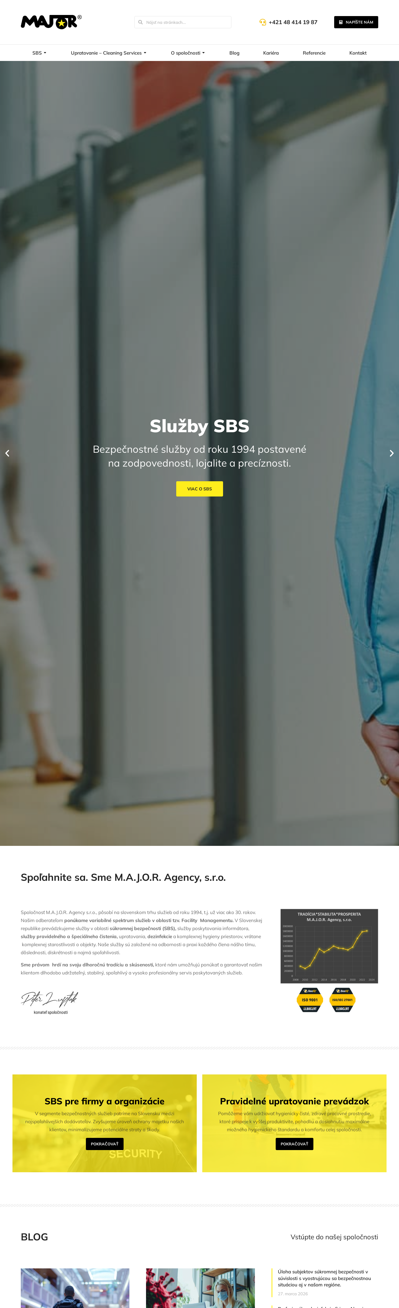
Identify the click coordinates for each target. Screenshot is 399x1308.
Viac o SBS (199, 489)
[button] (7, 453)
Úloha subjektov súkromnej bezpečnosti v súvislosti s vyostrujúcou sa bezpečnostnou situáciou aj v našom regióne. (324, 1278)
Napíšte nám (356, 22)
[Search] (140, 22)
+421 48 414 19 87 (293, 22)
